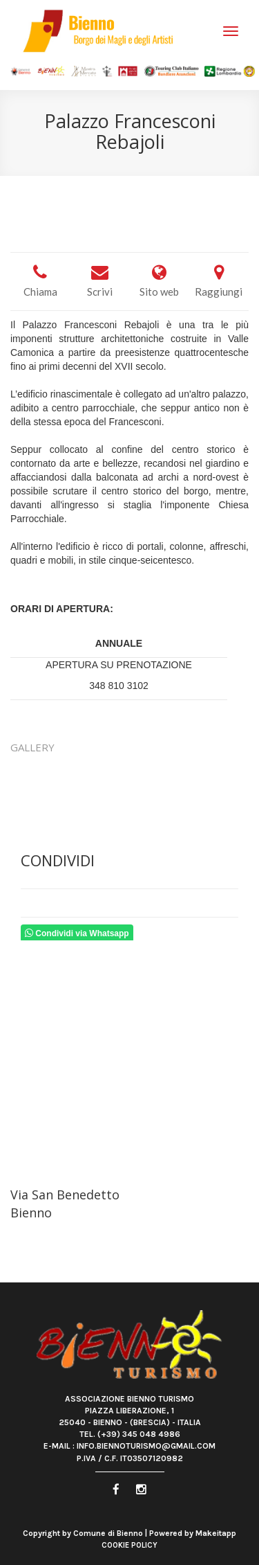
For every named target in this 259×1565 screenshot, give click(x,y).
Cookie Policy (129, 1545)
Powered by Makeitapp (192, 1533)
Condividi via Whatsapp (77, 933)
